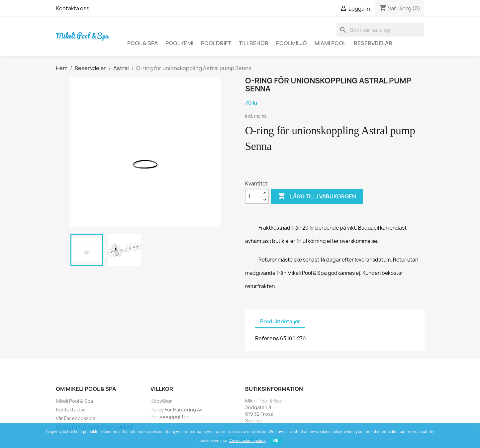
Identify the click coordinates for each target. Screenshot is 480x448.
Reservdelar (373, 43)
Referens (267, 338)
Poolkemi (179, 43)
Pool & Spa (142, 43)
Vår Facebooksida (75, 418)
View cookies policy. (247, 440)
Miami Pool (330, 43)
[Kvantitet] (253, 196)
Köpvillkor (161, 401)
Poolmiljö (291, 43)
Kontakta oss (72, 8)
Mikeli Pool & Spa (74, 401)
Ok (275, 440)
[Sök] (380, 30)
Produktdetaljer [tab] (280, 321)
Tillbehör (253, 43)
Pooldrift (216, 43)
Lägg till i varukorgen (317, 196)
